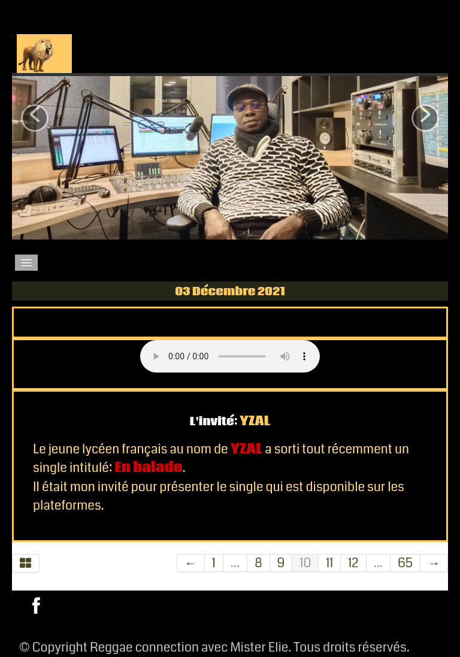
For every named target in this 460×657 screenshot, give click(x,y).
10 (305, 563)
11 (329, 563)
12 (353, 563)
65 (405, 563)
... (235, 563)
